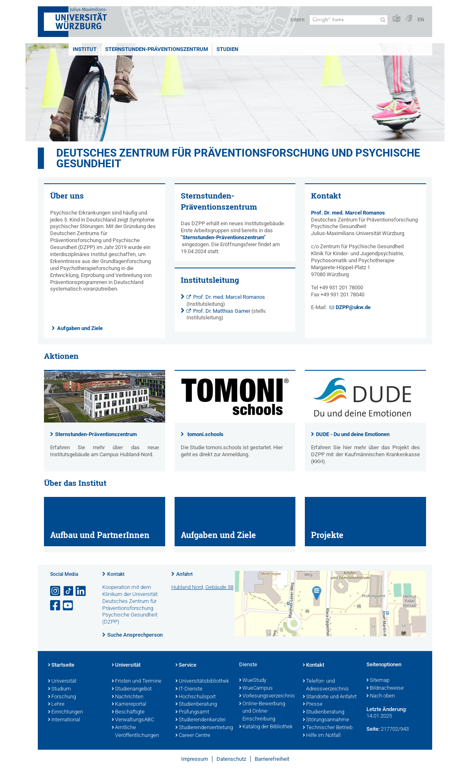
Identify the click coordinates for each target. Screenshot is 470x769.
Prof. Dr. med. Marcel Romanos (229, 297)
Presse (313, 704)
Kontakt (115, 574)
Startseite (61, 665)
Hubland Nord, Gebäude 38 (202, 587)
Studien (227, 49)
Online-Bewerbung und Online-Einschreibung (262, 711)
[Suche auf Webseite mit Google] (348, 20)
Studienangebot (132, 689)
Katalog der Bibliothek (266, 727)
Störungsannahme (326, 720)
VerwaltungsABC (133, 720)
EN (420, 19)
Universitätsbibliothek (202, 681)
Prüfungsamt (192, 712)
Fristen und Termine (136, 681)
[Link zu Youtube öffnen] (68, 605)
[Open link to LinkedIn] (81, 591)
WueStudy (252, 680)
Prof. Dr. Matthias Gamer (221, 311)
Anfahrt (184, 574)
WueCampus (256, 688)
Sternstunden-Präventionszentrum (156, 49)
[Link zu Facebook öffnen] (56, 605)
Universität (62, 681)
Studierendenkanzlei (200, 720)
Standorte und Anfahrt (330, 697)
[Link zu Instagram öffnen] (56, 591)
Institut (85, 49)
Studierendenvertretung (203, 728)
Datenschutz (231, 759)
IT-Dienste (189, 689)
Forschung (62, 697)
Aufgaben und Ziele (80, 328)
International (64, 720)
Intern (297, 19)
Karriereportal (129, 704)
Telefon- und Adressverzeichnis (326, 685)
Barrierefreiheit (272, 759)
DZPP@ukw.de (353, 307)
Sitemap (377, 680)
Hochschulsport (195, 697)
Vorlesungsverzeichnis (267, 696)
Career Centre (192, 735)
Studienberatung (196, 704)
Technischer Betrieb (327, 728)
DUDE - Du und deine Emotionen (352, 434)
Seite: (373, 729)
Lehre (56, 704)
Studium (59, 689)
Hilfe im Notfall (322, 735)
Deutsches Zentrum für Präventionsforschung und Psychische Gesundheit (238, 158)
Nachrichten (127, 697)
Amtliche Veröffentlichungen (135, 731)
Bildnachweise (385, 688)
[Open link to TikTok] (68, 591)
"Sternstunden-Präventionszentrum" (223, 237)
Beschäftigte (128, 712)
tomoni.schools (205, 434)
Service (185, 665)
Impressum (194, 759)
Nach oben (380, 696)
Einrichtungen (65, 712)
